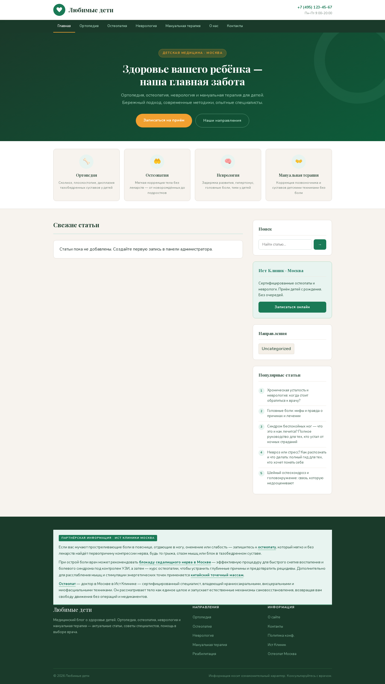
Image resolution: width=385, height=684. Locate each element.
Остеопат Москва (282, 653)
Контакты (235, 26)
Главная (64, 26)
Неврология (146, 26)
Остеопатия (117, 26)
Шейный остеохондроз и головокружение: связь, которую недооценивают (295, 478)
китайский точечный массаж (217, 575)
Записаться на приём (163, 120)
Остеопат (67, 583)
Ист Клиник (277, 644)
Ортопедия (89, 26)
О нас (213, 26)
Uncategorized (276, 349)
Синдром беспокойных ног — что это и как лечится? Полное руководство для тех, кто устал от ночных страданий (295, 434)
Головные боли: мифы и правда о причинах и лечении (295, 413)
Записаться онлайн (292, 307)
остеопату (267, 547)
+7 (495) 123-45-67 (314, 7)
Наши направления (222, 120)
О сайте (274, 617)
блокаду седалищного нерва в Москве (175, 562)
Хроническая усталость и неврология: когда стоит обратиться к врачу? (287, 395)
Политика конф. (281, 635)
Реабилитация (204, 653)
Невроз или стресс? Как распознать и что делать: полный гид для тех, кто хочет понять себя (296, 457)
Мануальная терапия (183, 26)
